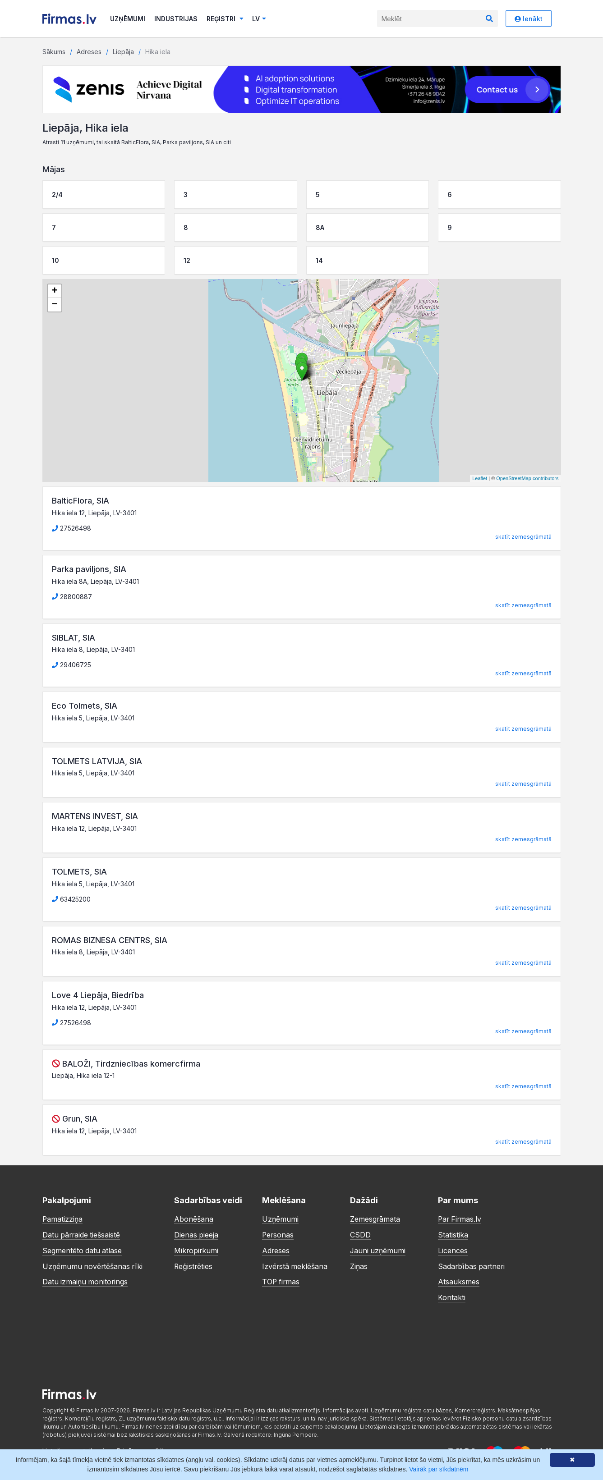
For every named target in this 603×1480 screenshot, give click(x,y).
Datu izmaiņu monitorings (85, 1280)
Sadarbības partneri (472, 1264)
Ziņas (359, 1264)
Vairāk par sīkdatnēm (438, 1469)
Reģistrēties (193, 1264)
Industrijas (176, 19)
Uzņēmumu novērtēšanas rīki (93, 1264)
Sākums (53, 51)
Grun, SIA (79, 1118)
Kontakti (451, 1295)
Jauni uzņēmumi (378, 1249)
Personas (278, 1234)
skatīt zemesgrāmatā (523, 536)
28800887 (72, 596)
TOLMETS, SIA (79, 871)
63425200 (71, 899)
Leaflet (479, 478)
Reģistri (225, 19)
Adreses (89, 51)
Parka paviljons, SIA (89, 569)
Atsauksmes (458, 1280)
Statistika (453, 1234)
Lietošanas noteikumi (73, 1449)
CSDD (360, 1234)
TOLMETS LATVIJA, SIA (97, 761)
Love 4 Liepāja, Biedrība (98, 995)
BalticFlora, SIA (80, 500)
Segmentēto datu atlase (82, 1249)
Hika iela (157, 51)
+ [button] (54, 291)
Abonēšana (193, 1218)
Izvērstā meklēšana (295, 1264)
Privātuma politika (143, 1449)
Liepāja (123, 51)
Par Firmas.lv (460, 1218)
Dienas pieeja (196, 1234)
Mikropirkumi (196, 1249)
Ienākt (529, 19)
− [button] (54, 305)
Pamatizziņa (62, 1218)
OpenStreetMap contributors (527, 478)
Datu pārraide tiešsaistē (82, 1234)
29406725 (71, 665)
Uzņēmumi (127, 19)
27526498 (71, 528)
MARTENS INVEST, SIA (95, 816)
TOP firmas (281, 1280)
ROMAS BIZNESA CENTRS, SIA (109, 940)
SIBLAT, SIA (73, 637)
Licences (453, 1249)
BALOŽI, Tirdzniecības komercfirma (131, 1063)
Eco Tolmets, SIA (84, 705)
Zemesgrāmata (375, 1218)
